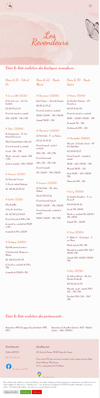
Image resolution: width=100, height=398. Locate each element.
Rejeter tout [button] (36, 392)
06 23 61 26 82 (12, 357)
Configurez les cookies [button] (11, 392)
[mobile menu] (90, 6)
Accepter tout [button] (26, 392)
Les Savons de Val (16, 369)
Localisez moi (45, 377)
